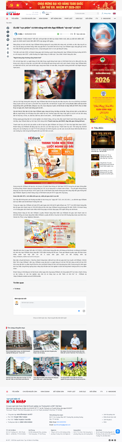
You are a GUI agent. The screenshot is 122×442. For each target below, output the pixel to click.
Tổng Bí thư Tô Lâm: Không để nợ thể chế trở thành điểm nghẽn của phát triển (107, 165)
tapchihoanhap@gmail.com (62, 425)
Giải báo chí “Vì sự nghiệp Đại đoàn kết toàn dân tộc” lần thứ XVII (102, 150)
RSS (105, 422)
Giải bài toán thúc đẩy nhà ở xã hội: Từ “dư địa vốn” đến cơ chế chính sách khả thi (18, 378)
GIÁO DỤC (79, 18)
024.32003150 (61, 422)
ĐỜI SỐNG (89, 18)
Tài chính (9, 23)
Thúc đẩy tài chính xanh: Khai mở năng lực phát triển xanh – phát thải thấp (45, 378)
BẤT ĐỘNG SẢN (56, 18)
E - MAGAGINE (106, 18)
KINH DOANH (43, 18)
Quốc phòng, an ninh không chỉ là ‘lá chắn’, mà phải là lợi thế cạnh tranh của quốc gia (106, 173)
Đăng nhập (106, 13)
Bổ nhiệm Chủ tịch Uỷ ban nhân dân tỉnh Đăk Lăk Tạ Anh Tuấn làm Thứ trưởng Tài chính (73, 352)
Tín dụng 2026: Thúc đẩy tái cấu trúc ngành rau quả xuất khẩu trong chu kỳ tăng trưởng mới (73, 379)
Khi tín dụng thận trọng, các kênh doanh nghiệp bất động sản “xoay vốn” (18, 351)
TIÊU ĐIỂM (14, 18)
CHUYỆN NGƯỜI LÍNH (29, 18)
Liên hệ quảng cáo (109, 414)
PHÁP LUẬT (68, 18)
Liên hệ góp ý (108, 419)
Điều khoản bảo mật (110, 417)
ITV (97, 18)
